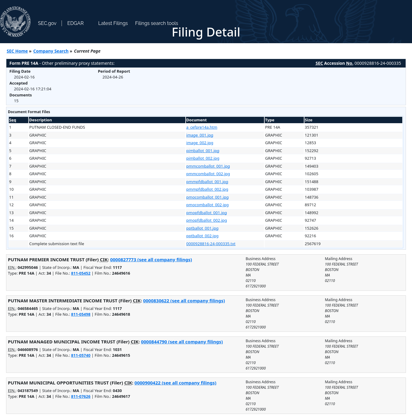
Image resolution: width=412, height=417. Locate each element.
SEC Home (17, 51)
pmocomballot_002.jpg (207, 204)
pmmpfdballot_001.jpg (207, 181)
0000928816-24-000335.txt (210, 243)
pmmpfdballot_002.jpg (207, 189)
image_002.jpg (199, 142)
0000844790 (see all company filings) (182, 342)
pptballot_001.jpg (202, 228)
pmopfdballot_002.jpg (206, 220)
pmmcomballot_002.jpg (208, 173)
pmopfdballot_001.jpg (206, 212)
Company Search (51, 51)
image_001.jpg (199, 135)
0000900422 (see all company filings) (175, 383)
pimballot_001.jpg (202, 150)
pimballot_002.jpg (202, 158)
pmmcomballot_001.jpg (208, 166)
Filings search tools (156, 23)
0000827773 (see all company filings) (151, 259)
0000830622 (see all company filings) (184, 300)
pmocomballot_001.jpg (207, 197)
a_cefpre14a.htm (201, 127)
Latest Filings (113, 23)
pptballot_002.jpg (202, 235)
